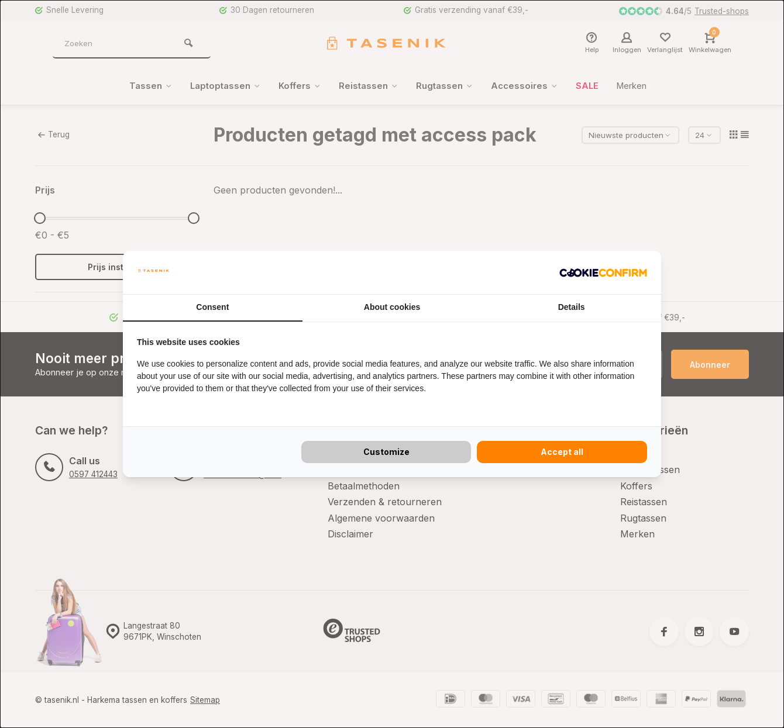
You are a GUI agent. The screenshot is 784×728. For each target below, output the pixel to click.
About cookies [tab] (392, 307)
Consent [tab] (212, 307)
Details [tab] (571, 307)
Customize (386, 452)
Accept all (562, 452)
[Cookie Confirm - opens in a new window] (603, 272)
